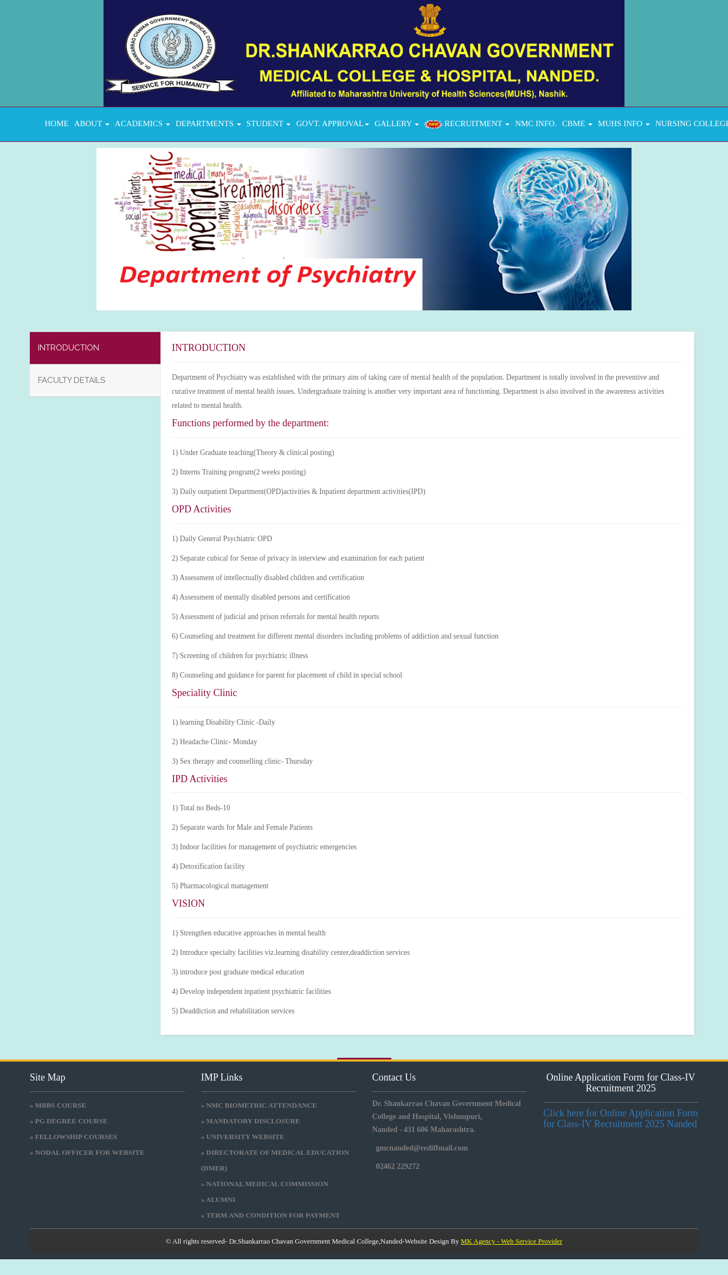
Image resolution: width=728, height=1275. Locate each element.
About (91, 123)
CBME (577, 123)
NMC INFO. (536, 123)
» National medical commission (264, 1184)
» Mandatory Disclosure (250, 1121)
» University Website (243, 1137)
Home (55, 123)
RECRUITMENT (467, 124)
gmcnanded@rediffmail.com (422, 1148)
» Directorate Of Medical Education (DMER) (275, 1160)
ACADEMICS (142, 123)
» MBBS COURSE (58, 1105)
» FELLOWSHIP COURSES (73, 1137)
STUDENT (269, 123)
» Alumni (218, 1199)
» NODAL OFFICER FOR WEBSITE (87, 1152)
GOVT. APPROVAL (332, 123)
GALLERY (397, 123)
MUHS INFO (624, 123)
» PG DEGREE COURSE (68, 1121)
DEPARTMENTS (208, 123)
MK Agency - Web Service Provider (511, 1241)
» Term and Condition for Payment (270, 1215)
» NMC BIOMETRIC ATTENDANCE (259, 1105)
